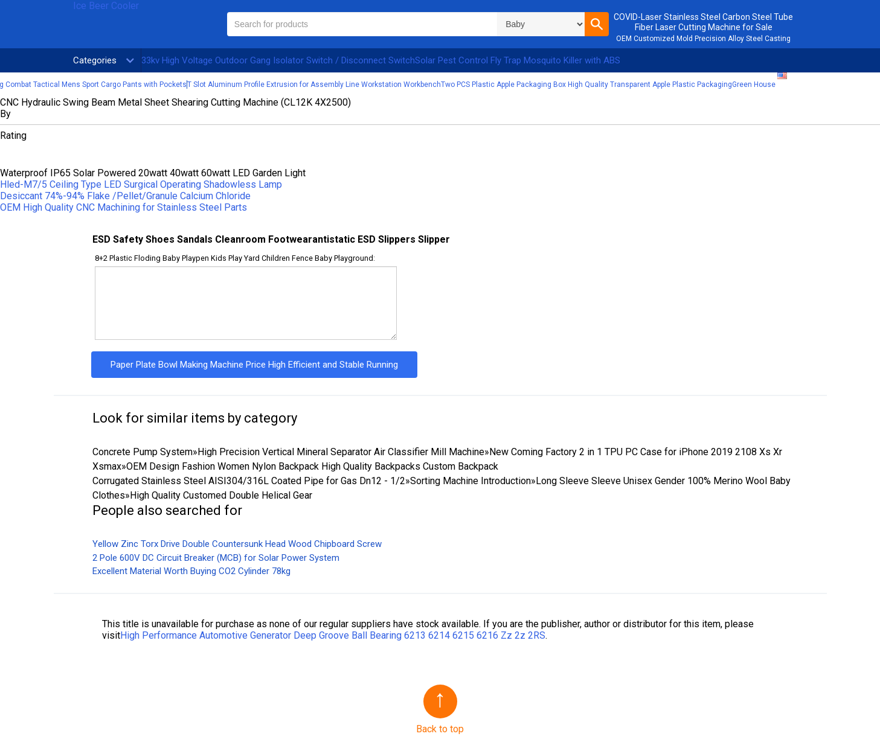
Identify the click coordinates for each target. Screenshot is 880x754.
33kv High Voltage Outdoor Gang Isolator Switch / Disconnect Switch (278, 60)
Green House (754, 84)
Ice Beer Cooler (106, 5)
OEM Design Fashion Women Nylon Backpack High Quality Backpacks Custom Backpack (312, 466)
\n (541, 24)
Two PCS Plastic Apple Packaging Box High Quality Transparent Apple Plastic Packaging (586, 84)
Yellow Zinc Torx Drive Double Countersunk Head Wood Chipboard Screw (237, 543)
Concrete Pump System (142, 452)
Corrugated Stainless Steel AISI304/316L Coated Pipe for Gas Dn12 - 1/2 (248, 481)
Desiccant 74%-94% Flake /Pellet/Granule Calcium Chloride (125, 196)
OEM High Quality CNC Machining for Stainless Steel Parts (123, 207)
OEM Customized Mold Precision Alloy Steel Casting (703, 38)
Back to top (440, 729)
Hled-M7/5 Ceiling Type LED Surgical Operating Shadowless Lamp (141, 184)
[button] (597, 24)
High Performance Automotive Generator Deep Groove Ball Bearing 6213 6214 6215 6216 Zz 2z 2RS (332, 635)
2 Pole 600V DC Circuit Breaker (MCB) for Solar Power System (215, 557)
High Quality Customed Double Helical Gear (221, 495)
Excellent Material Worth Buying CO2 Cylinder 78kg (191, 571)
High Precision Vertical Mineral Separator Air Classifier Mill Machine (341, 452)
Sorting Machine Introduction (470, 481)
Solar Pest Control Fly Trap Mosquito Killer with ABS (517, 60)
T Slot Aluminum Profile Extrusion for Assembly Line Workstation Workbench (314, 84)
